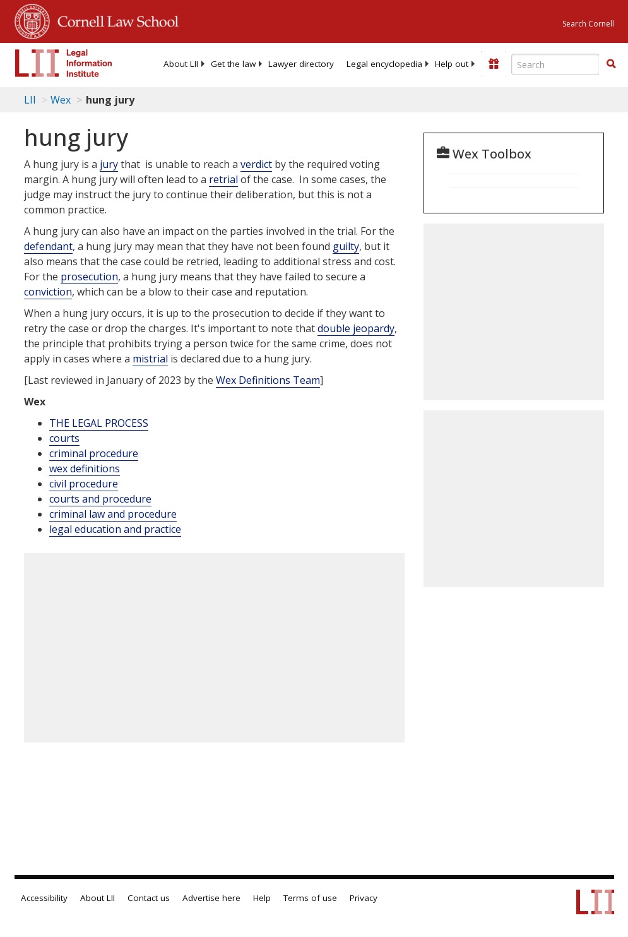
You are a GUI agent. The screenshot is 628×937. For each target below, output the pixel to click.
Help (262, 898)
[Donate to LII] (493, 63)
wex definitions (84, 468)
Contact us (148, 898)
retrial (223, 179)
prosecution (89, 276)
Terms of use (310, 898)
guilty (346, 246)
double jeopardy (355, 328)
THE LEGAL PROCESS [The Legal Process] (98, 423)
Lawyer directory (301, 63)
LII (30, 100)
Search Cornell (588, 23)
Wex (60, 100)
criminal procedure (93, 453)
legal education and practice (115, 529)
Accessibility (44, 898)
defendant (48, 246)
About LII (180, 63)
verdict (256, 164)
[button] (611, 63)
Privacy (363, 898)
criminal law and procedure (113, 514)
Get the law (233, 63)
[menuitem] (180, 63)
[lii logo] (63, 63)
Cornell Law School (114, 19)
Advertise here (211, 898)
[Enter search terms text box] (555, 64)
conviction (48, 292)
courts (64, 438)
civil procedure (83, 484)
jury (109, 164)
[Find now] (611, 64)
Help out (451, 63)
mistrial (150, 359)
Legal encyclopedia (384, 63)
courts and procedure (100, 499)
